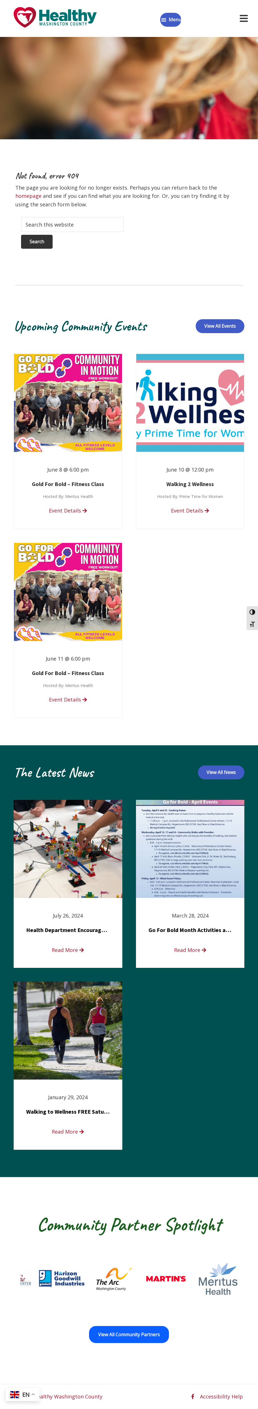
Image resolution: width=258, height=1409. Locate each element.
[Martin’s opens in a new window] (191, 1279)
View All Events (220, 326)
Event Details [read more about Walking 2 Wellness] (190, 510)
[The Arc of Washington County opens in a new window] (138, 1279)
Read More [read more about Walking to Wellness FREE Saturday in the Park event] (68, 1131)
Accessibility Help (221, 1396)
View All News (221, 772)
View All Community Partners (129, 1334)
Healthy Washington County (68, 1396)
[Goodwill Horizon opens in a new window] (86, 1279)
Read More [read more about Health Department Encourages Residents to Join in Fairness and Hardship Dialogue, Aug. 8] (68, 950)
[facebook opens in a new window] (192, 1396)
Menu (175, 19)
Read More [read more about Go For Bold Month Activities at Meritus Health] (190, 950)
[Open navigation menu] (244, 18)
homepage (28, 195)
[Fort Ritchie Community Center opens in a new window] (34, 1279)
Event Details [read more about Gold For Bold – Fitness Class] (68, 510)
